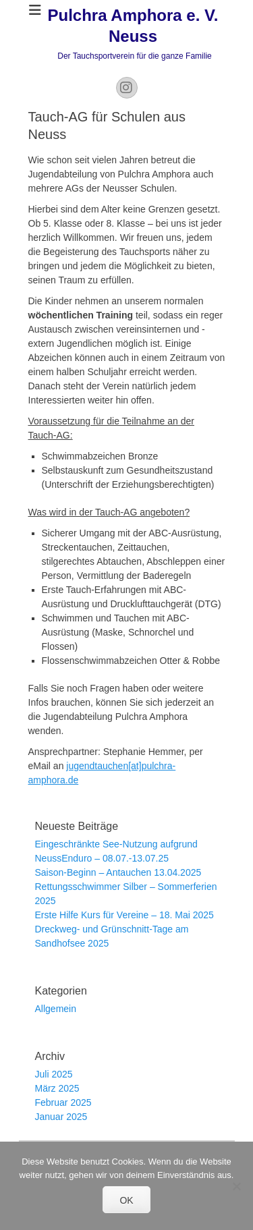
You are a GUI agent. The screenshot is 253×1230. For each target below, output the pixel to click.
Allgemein (55, 1008)
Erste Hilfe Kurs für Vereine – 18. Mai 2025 (124, 915)
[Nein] (236, 1186)
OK (126, 1200)
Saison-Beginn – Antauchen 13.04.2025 (118, 872)
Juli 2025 (54, 1074)
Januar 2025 (61, 1116)
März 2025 (57, 1088)
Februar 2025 (63, 1102)
